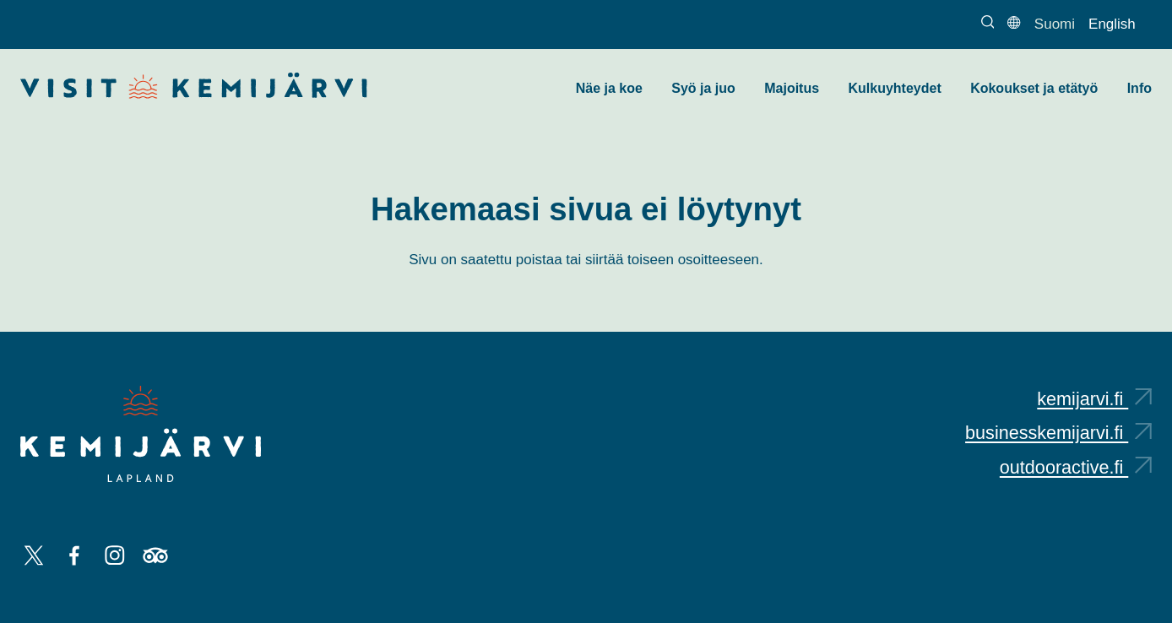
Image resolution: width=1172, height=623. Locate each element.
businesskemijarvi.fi (1058, 432)
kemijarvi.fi (1094, 398)
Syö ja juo (703, 88)
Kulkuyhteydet (894, 88)
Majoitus (791, 88)
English (1112, 24)
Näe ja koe (609, 88)
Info (1139, 88)
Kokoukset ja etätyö (1034, 88)
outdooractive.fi (1076, 467)
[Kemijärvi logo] (140, 434)
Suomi (1054, 24)
